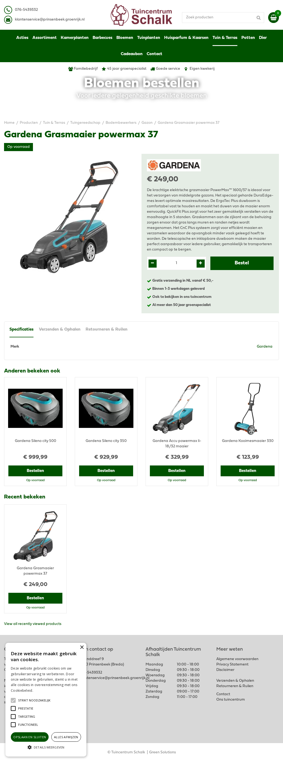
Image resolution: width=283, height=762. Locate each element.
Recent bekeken (24, 497)
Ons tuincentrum (230, 699)
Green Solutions (162, 752)
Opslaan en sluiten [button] (29, 737)
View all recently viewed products (32, 624)
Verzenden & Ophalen (59, 329)
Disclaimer (225, 670)
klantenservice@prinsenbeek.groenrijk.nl (114, 678)
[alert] (45, 700)
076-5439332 (90, 672)
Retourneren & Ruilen (107, 329)
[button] (34, 700)
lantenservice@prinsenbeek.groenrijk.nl (51, 19)
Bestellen (35, 471)
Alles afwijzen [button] (66, 737)
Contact (223, 694)
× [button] (82, 647)
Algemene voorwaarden (237, 659)
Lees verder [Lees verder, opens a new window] (43, 690)
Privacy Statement (232, 664)
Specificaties (21, 329)
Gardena (264, 346)
